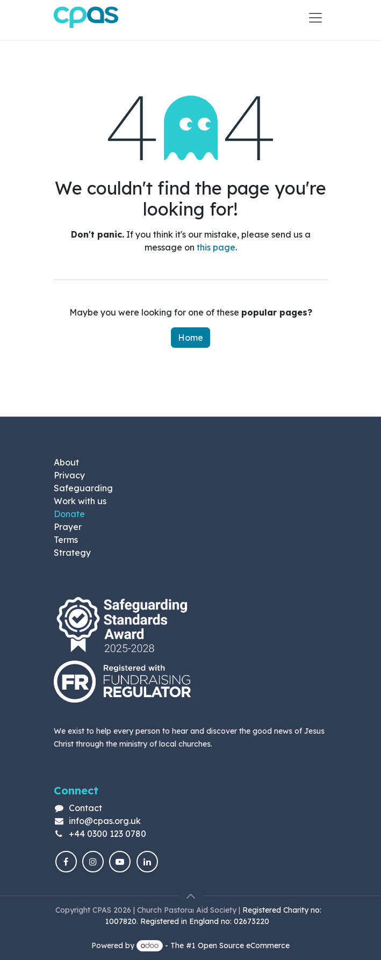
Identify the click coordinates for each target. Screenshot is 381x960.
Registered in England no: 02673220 (205, 921)
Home (190, 337)
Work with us (80, 501)
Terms (66, 539)
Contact (85, 808)
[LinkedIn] (147, 861)
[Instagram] (93, 861)
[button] (191, 896)
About (66, 462)
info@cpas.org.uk (105, 820)
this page (216, 247)
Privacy (69, 475)
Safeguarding (83, 488)
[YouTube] (120, 861)
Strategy (72, 552)
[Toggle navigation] (315, 17)
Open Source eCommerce (244, 945)
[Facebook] (66, 861)
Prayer (68, 526)
